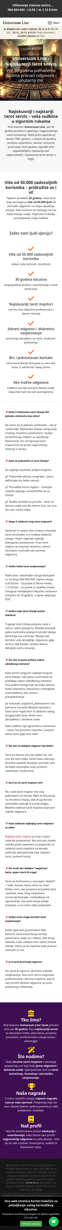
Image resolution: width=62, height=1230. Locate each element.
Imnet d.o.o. (32, 1182)
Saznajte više (31, 1217)
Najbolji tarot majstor (18, 836)
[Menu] (54, 23)
